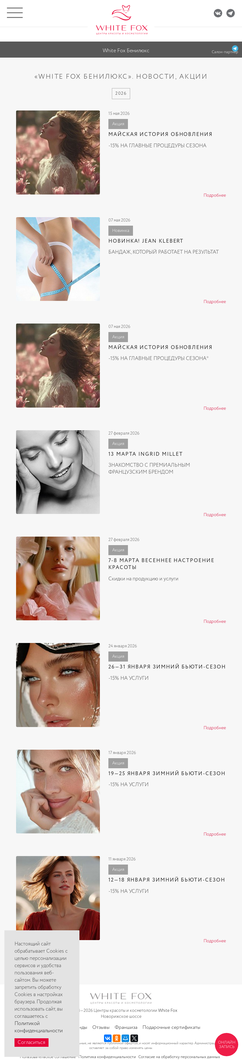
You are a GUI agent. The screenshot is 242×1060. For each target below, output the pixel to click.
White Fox (167, 1010)
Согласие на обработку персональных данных (179, 1057)
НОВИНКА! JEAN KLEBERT (146, 241)
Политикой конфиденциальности (38, 1027)
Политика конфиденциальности (107, 1057)
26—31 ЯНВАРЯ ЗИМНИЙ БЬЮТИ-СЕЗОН (167, 667)
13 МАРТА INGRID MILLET (145, 454)
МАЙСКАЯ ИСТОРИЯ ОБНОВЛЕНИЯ (160, 134)
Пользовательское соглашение (48, 1057)
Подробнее (215, 195)
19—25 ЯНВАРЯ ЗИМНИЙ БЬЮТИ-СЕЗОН (167, 773)
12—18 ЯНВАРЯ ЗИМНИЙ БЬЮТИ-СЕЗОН (166, 880)
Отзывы (101, 1027)
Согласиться (31, 1042)
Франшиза (126, 1027)
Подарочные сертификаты (171, 1027)
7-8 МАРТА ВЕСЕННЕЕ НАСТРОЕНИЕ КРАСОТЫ (161, 564)
